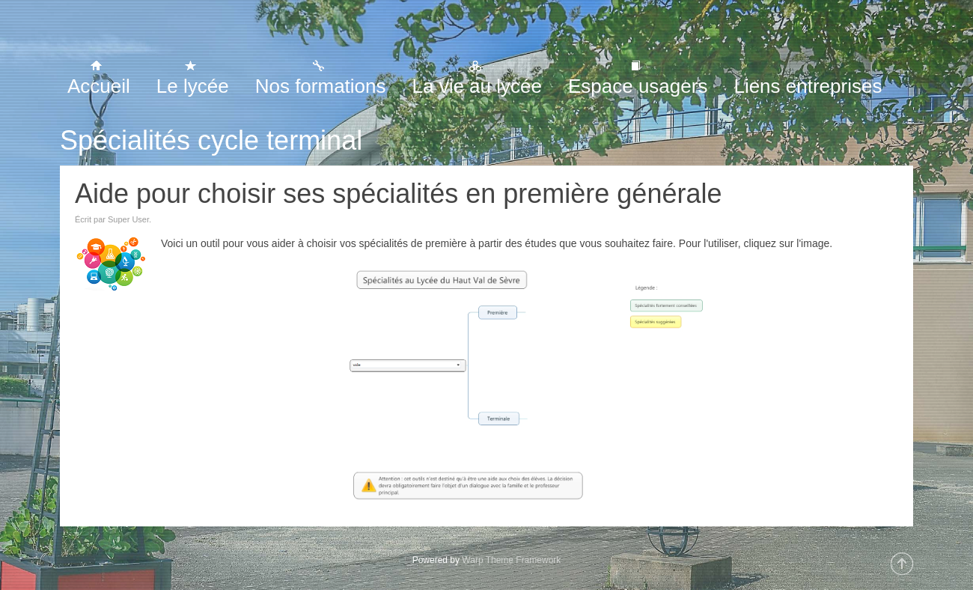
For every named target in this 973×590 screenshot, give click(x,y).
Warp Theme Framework (511, 560)
